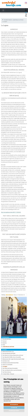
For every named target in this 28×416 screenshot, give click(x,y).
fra (26, 16)
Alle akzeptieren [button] (14, 404)
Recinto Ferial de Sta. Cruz (8, 351)
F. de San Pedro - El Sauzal (8, 374)
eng (26, 10)
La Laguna (5, 366)
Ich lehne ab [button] (14, 407)
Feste (4, 344)
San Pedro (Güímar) (7, 372)
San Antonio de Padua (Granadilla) (10, 368)
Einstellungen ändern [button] (14, 410)
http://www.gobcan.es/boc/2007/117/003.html (11, 212)
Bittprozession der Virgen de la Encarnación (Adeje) (13, 359)
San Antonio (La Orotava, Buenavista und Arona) (13, 355)
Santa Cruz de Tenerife (7, 364)
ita (26, 14)
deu (26, 12)
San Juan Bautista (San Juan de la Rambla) (12, 370)
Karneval (4, 341)
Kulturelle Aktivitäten (7, 339)
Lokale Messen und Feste (18, 19)
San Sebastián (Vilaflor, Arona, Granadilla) (12, 357)
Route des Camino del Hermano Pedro (11, 362)
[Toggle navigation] (3, 10)
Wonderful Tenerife (8, 19)
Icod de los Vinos (6, 360)
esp (26, 9)
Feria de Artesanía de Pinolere (9, 353)
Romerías (5, 342)
